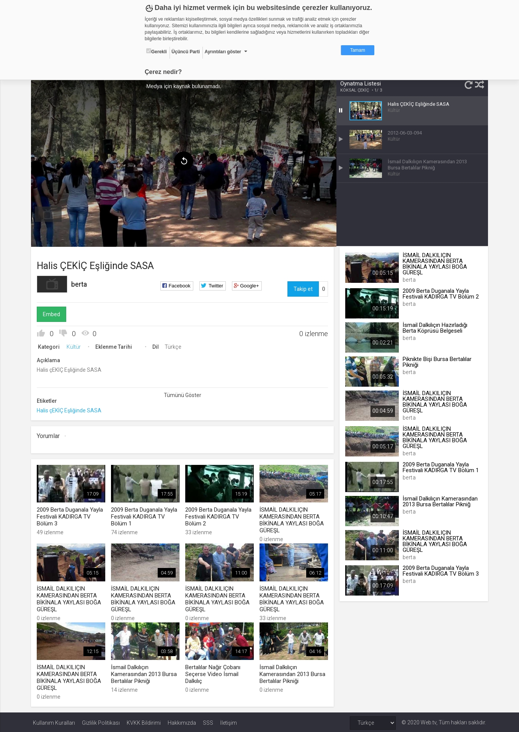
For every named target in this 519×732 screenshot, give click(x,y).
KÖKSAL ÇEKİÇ (354, 90)
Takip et (302, 288)
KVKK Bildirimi (144, 721)
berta (81, 283)
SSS (208, 721)
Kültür (76, 346)
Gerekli (156, 51)
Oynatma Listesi (360, 83)
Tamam (357, 50)
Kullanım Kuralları (54, 721)
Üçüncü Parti (185, 51)
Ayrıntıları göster (222, 51)
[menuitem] (50, 213)
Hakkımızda (182, 721)
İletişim (228, 721)
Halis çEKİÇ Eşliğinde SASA (71, 410)
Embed (53, 313)
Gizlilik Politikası (101, 721)
